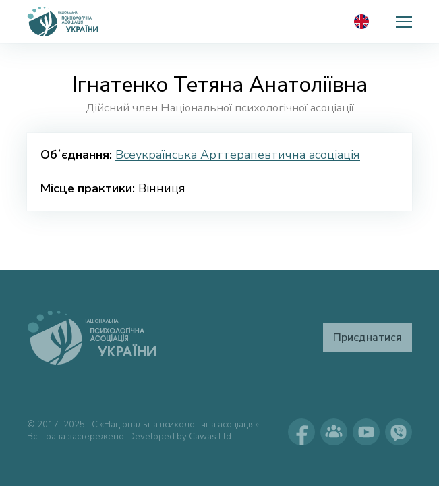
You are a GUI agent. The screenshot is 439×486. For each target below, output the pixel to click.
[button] (404, 21)
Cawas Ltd (210, 437)
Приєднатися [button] (367, 337)
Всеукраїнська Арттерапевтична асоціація (237, 154)
